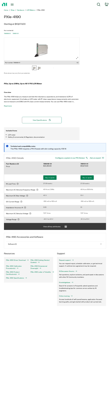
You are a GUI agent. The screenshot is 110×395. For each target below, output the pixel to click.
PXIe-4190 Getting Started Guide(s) (40, 261)
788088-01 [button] (7, 33)
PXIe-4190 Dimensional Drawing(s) (39, 267)
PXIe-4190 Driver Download (16, 260)
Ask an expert (95, 158)
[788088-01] (34, 68)
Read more (8, 106)
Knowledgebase (66, 282)
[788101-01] (39, 68)
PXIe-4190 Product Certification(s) (13, 273)
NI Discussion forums (68, 271)
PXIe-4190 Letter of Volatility (41, 272)
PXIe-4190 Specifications (16, 278)
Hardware (20, 10)
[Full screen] (77, 58)
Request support (66, 260)
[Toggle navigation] (16, 4)
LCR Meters (31, 10)
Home (6, 10)
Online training (66, 296)
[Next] (53, 68)
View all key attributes (55, 226)
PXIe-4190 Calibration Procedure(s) (14, 267)
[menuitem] (98, 5)
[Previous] (30, 68)
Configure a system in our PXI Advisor (70, 158)
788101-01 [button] (16, 33)
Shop (13, 10)
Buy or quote (49, 177)
